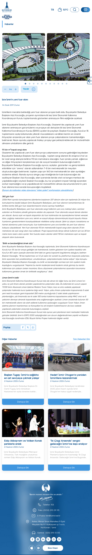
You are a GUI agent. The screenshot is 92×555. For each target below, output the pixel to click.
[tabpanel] (23, 57)
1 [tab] (25, 83)
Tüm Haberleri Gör (81, 339)
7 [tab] (50, 83)
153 (52, 504)
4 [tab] (37, 83)
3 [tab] (33, 83)
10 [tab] (62, 83)
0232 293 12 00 (52, 532)
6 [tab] (46, 83)
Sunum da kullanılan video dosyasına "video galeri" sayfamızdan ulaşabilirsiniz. (38, 190)
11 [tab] (66, 83)
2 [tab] (29, 83)
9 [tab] (58, 83)
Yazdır (29, 89)
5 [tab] (42, 83)
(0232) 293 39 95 (51, 510)
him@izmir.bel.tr (53, 515)
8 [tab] (54, 83)
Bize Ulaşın (53, 548)
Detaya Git (23, 401)
